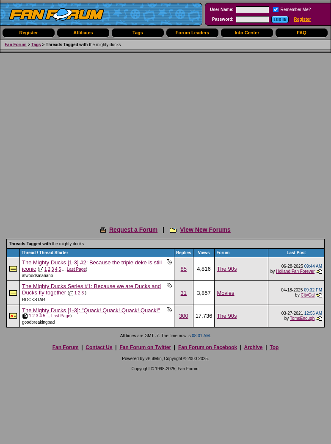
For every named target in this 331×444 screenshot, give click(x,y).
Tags (137, 32)
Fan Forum (16, 44)
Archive (253, 347)
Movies (225, 293)
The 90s (227, 269)
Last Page (76, 269)
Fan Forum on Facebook (207, 347)
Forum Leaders (192, 32)
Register (302, 19)
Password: (223, 19)
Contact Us (99, 347)
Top (274, 347)
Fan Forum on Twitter (145, 347)
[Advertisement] (79, 136)
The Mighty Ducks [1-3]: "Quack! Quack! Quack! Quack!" (91, 310)
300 (183, 316)
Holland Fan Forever (295, 271)
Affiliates (83, 32)
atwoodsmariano (37, 275)
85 (184, 269)
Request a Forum (133, 229)
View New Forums (205, 229)
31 (184, 293)
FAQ (301, 32)
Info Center (246, 32)
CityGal (307, 295)
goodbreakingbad (38, 322)
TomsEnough (302, 318)
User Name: (222, 9)
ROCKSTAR (33, 299)
